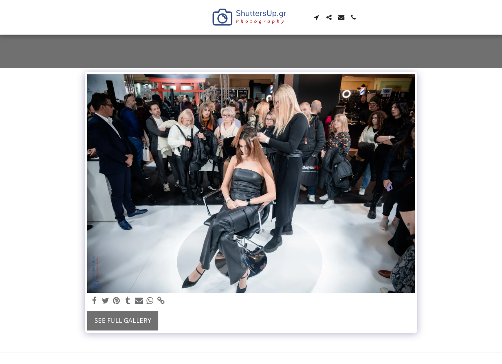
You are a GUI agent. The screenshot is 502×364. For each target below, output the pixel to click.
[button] (316, 17)
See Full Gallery (122, 320)
